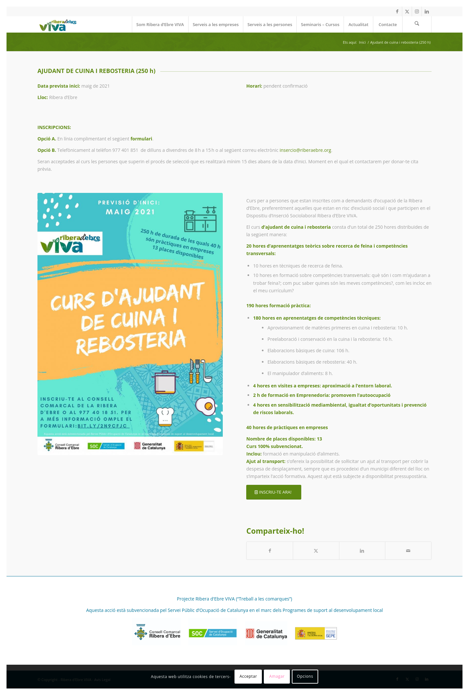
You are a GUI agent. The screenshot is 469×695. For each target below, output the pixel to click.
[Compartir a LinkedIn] (362, 550)
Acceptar (248, 676)
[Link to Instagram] (416, 11)
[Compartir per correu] (408, 550)
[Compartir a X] (316, 550)
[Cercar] (417, 24)
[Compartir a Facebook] (270, 550)
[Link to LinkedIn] (427, 11)
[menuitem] (160, 24)
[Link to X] (407, 11)
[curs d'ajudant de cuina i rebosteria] (130, 324)
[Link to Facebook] (397, 11)
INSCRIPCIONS (53, 127)
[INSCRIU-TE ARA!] (273, 492)
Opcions (305, 676)
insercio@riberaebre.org (305, 150)
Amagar (277, 676)
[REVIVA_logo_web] (57, 24)
